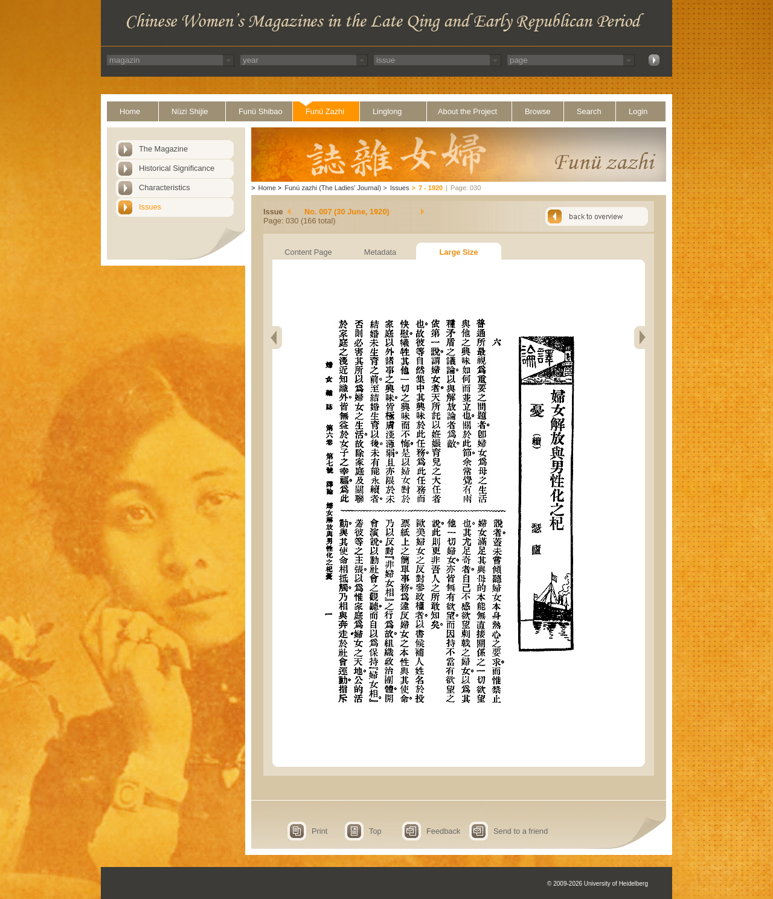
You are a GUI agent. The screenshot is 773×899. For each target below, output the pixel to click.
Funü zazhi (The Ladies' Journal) (332, 187)
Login (638, 111)
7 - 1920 (431, 187)
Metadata (380, 252)
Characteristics (164, 187)
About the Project (467, 111)
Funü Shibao (261, 111)
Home (130, 111)
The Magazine (163, 148)
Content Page (308, 252)
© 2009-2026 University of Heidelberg (597, 883)
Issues (150, 206)
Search (589, 111)
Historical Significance (176, 168)
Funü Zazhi (325, 111)
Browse (538, 111)
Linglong (387, 111)
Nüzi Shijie (190, 111)
